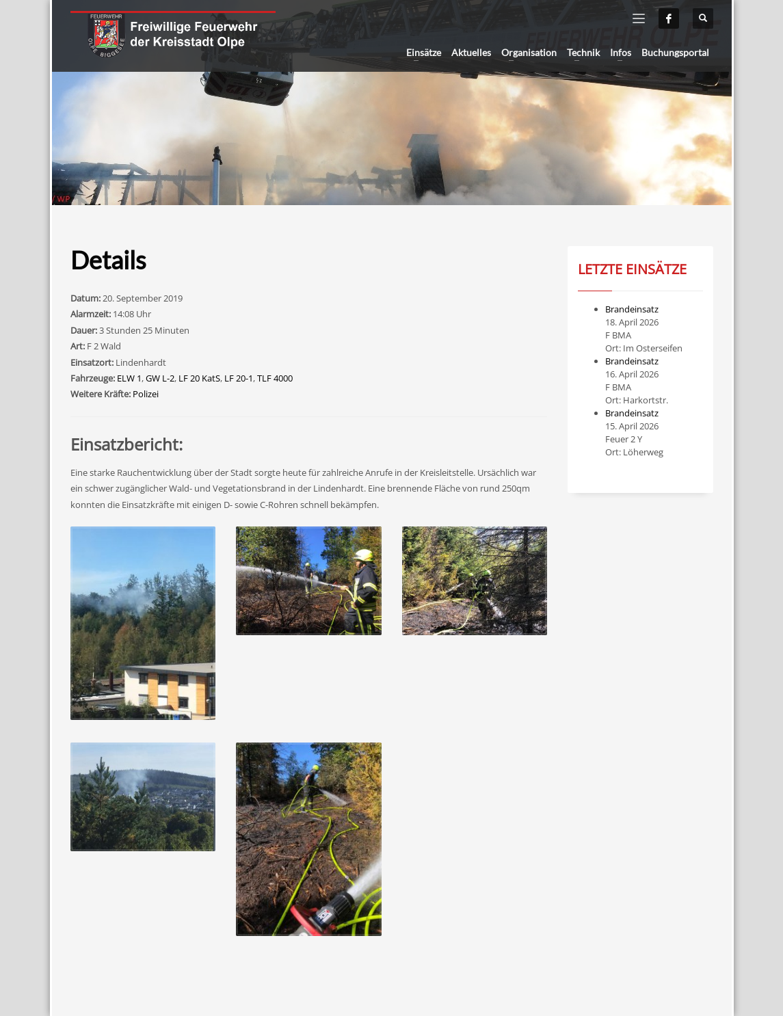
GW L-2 (160, 378)
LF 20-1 (238, 378)
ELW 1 (129, 378)
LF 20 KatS (199, 378)
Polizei (146, 394)
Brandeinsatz (632, 309)
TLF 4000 (275, 378)
